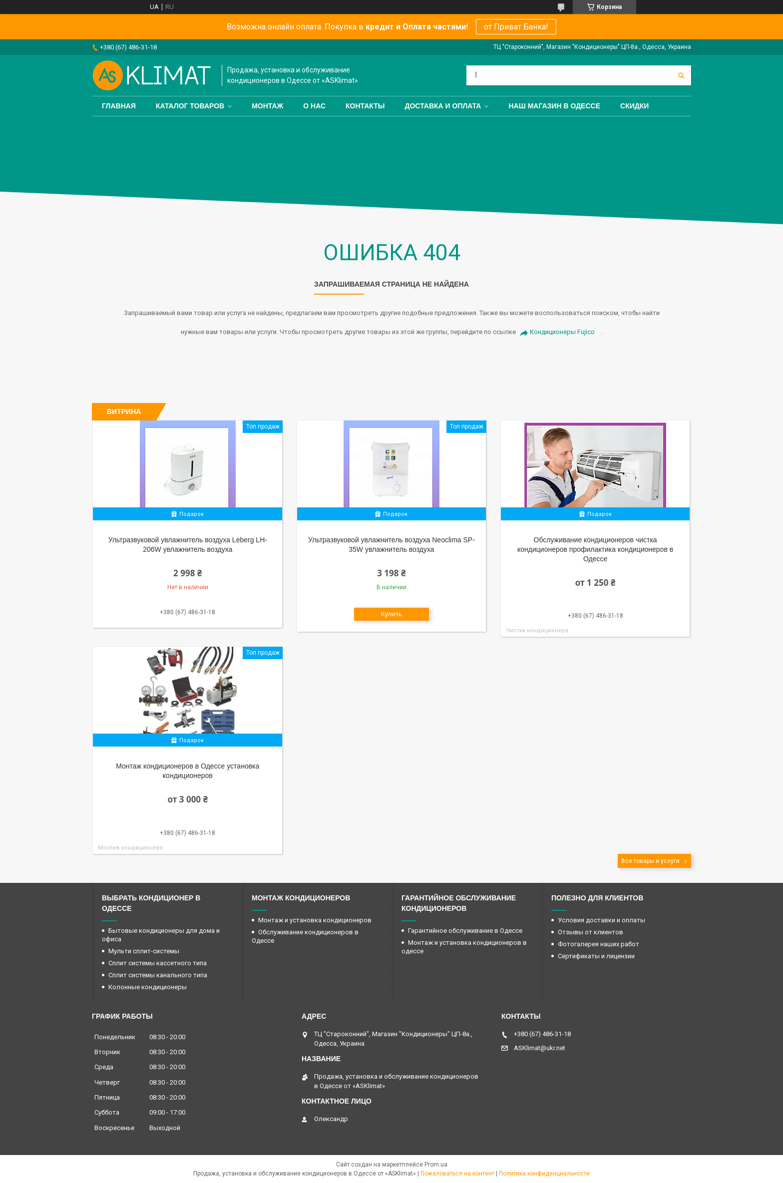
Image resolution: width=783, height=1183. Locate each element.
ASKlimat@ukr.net (539, 1048)
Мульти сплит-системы (143, 951)
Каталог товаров (190, 106)
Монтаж (267, 106)
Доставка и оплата (443, 106)
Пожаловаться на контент (457, 1173)
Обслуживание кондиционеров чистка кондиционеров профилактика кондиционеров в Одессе (595, 549)
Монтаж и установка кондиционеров (315, 920)
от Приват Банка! (516, 26)
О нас (314, 106)
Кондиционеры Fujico (562, 332)
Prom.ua (435, 1164)
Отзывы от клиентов (590, 932)
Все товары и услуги (650, 860)
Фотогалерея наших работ (598, 944)
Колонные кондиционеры (147, 987)
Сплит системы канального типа (157, 975)
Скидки (634, 106)
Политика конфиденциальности (544, 1173)
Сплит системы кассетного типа (157, 963)
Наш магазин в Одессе (554, 106)
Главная (119, 106)
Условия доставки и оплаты (601, 920)
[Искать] (681, 75)
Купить (391, 614)
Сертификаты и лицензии (596, 956)
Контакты (365, 106)
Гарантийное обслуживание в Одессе (465, 930)
